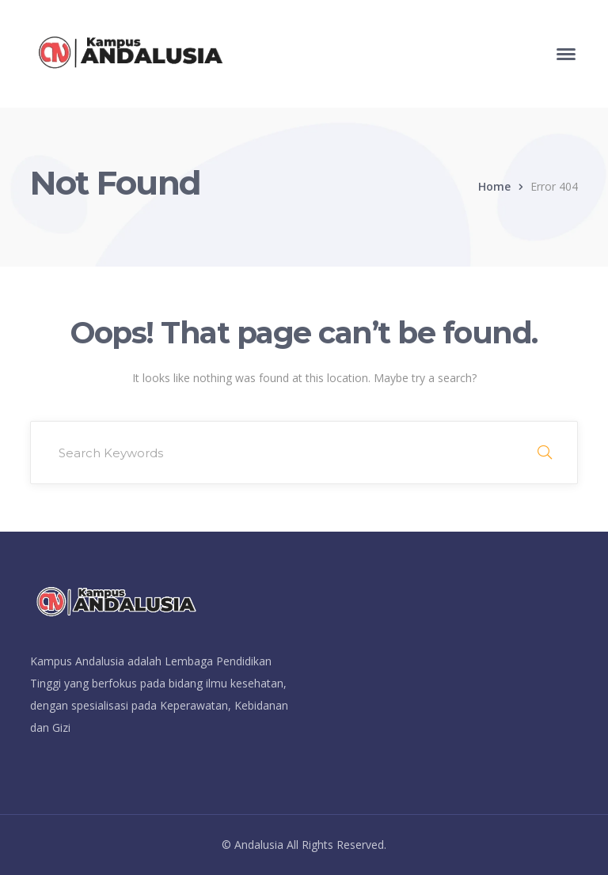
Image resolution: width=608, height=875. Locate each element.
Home (494, 186)
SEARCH (544, 452)
